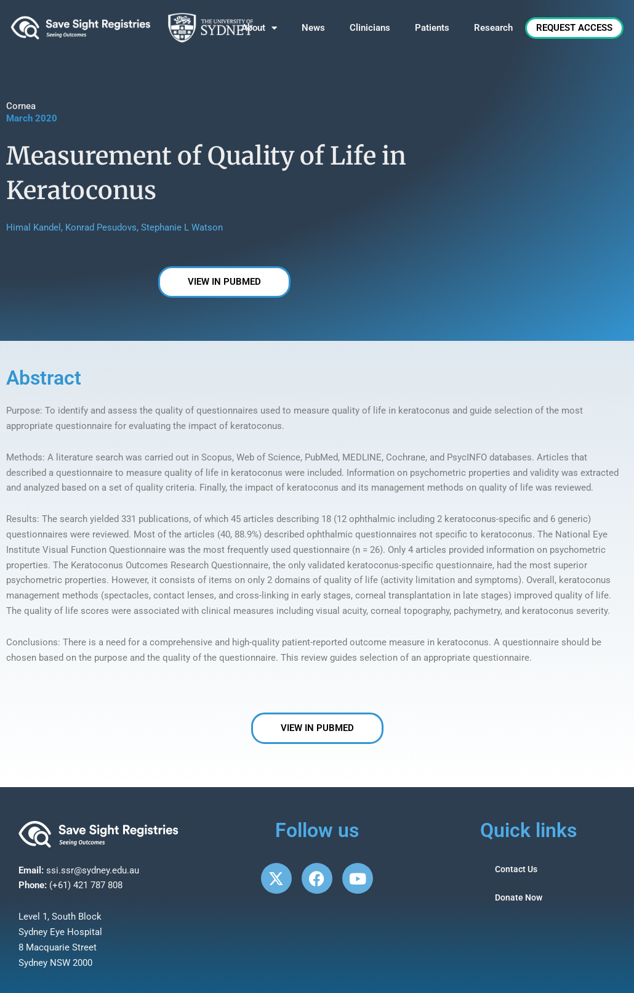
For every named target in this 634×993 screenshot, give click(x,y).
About (259, 28)
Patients (432, 27)
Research (493, 27)
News (313, 27)
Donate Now (520, 898)
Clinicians (370, 27)
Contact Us (517, 869)
